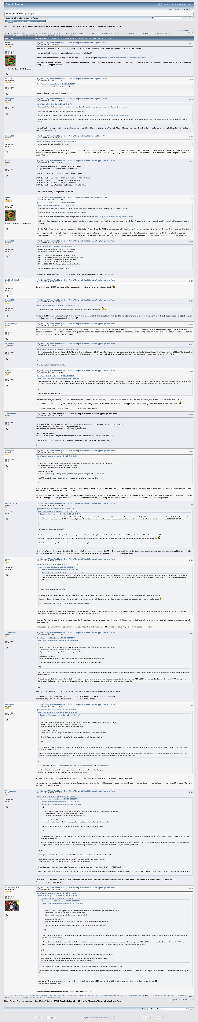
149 (65, 35)
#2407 (191, 242)
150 (68, 35)
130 (5, 35)
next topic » (190, 31)
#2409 (191, 301)
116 (130, 33)
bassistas (9, 160)
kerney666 (9, 99)
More (42, 21)
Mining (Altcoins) (46, 26)
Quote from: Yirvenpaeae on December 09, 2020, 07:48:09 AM (57, 456)
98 (75, 33)
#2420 (191, 889)
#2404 (191, 137)
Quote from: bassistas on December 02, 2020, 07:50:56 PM (56, 246)
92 (62, 33)
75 (24, 33)
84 (44, 33)
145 (52, 35)
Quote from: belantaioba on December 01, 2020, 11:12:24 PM (56, 84)
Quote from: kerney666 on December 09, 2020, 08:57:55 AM (56, 638)
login (26, 14)
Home (10, 21)
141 (39, 35)
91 (60, 33)
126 (162, 33)
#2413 (191, 415)
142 (43, 35)
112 (117, 33)
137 (27, 35)
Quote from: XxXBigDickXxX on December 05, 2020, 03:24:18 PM (58, 305)
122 (150, 33)
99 (78, 33)
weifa (7, 43)
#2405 (191, 162)
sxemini (8, 370)
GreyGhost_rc (11, 324)
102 (86, 33)
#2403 (191, 100)
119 (139, 33)
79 (33, 33)
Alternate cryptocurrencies (27, 26)
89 (55, 33)
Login (29, 21)
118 (136, 33)
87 (51, 33)
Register (35, 21)
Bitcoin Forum (9, 26)
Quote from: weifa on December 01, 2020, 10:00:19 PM (54, 104)
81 (37, 33)
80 (35, 33)
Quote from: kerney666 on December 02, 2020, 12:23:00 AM (56, 203)
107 (102, 33)
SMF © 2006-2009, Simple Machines (107, 1018)
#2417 (191, 634)
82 (39, 33)
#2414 (191, 452)
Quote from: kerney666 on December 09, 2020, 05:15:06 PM (56, 796)
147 (58, 35)
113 (121, 33)
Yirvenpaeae (10, 414)
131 (8, 35)
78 (30, 33)
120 (142, 33)
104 (92, 33)
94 (66, 33)
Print (190, 35)
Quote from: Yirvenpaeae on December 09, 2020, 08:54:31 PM (57, 893)
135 (21, 35)
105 (96, 33)
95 (69, 33)
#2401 (191, 44)
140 (36, 35)
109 (108, 33)
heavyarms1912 (12, 888)
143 (46, 35)
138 (30, 35)
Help (16, 21)
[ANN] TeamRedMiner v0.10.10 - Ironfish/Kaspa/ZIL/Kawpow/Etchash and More (87, 26)
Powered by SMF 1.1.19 (86, 1018)
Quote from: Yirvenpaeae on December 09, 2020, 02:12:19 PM (57, 710)
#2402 (191, 79)
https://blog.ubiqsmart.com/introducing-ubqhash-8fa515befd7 (122, 58)
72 (17, 33)
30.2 (31, 18)
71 (15, 33)
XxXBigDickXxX (12, 280)
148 (62, 35)
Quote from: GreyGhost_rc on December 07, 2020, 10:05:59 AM (57, 349)
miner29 (8, 79)
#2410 (191, 325)
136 (24, 35)
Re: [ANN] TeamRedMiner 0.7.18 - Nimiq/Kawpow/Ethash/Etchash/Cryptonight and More (77, 160)
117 (133, 33)
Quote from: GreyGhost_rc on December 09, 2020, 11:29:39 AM (57, 564)
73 (19, 33)
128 (168, 33)
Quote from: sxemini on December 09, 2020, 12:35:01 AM (55, 509)
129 (172, 33)
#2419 (191, 792)
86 (48, 33)
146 (55, 35)
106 (99, 33)
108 (105, 33)
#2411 (191, 345)
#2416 (191, 560)
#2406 (191, 198)
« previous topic (183, 30)
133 (14, 35)
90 (57, 33)
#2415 (191, 504)
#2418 (191, 705)
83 (42, 33)
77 (28, 33)
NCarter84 (9, 344)
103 (89, 33)
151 (71, 35)
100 (80, 33)
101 (83, 33)
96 (71, 33)
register (32, 14)
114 (124, 33)
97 (73, 33)
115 (127, 33)
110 (111, 33)
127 (165, 33)
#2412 (191, 371)
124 (156, 33)
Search (22, 21)
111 (114, 33)
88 (53, 33)
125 (159, 33)
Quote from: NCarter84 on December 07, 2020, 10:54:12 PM (56, 376)
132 (11, 35)
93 (64, 33)
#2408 (191, 281)
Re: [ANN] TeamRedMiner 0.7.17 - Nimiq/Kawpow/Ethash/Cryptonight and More (73, 43)
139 (33, 35)
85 (46, 33)
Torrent (35, 18)
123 (153, 33)
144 (49, 35)
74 (22, 33)
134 (18, 35)
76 (26, 33)
